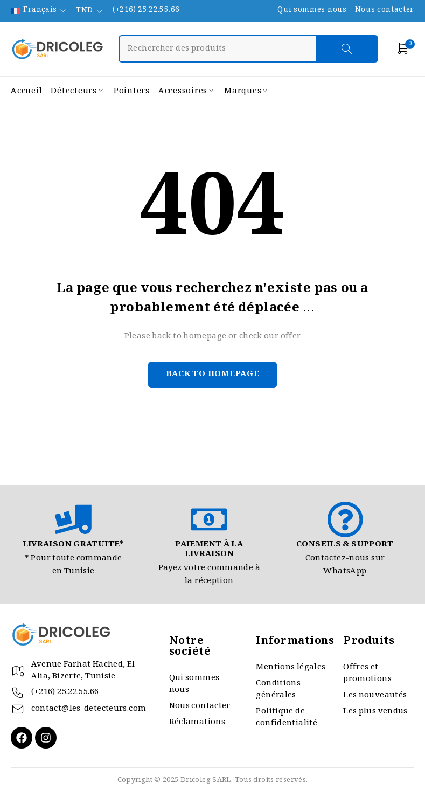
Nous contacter (384, 10)
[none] (39, 11)
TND (84, 11)
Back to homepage (213, 375)
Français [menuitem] (40, 11)
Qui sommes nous (311, 10)
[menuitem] (39, 11)
